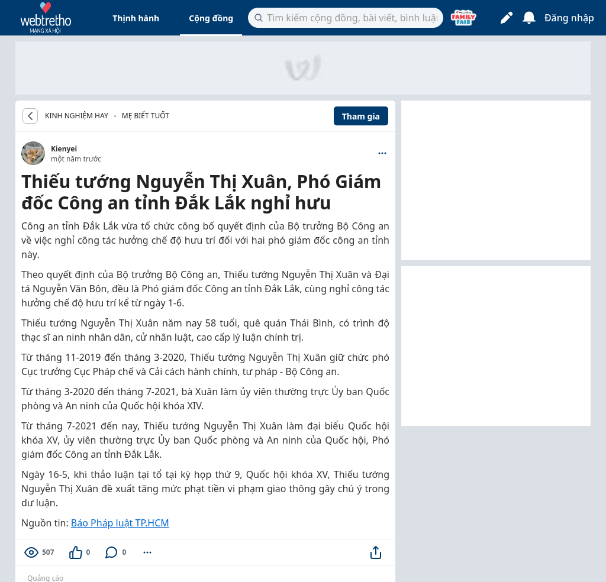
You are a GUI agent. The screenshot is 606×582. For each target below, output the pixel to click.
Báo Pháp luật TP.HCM (120, 522)
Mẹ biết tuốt (145, 116)
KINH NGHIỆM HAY (76, 116)
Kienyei (64, 149)
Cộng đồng (211, 18)
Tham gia (361, 116)
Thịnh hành (135, 18)
